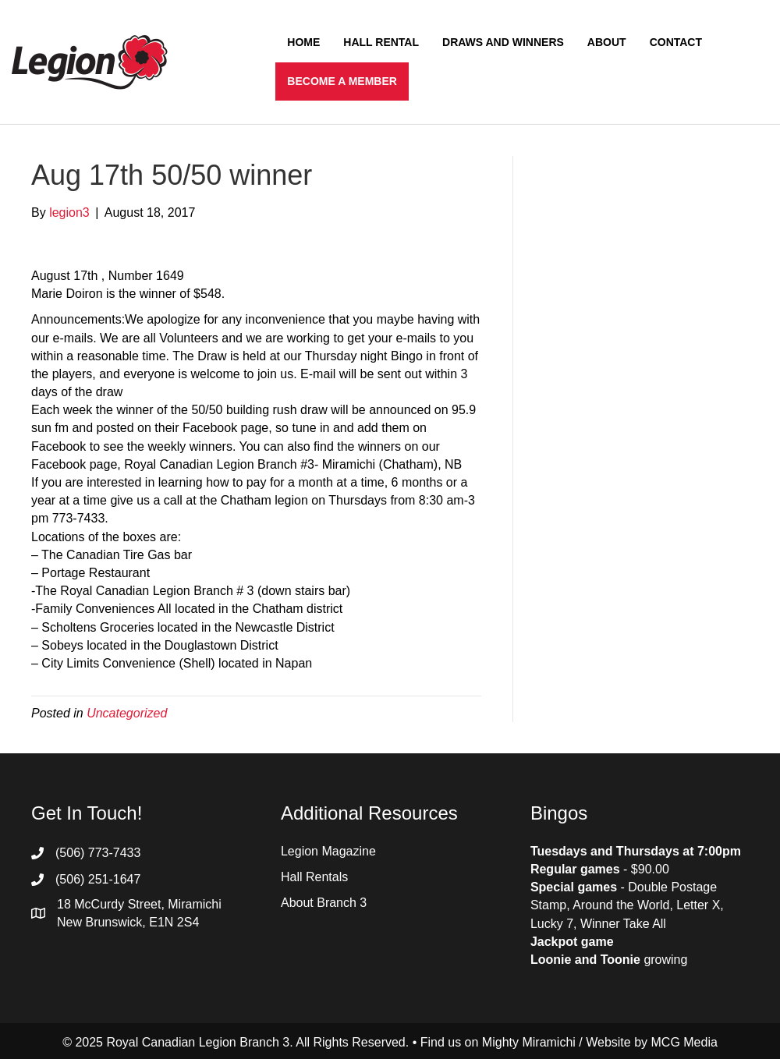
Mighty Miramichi (529, 1042)
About (606, 42)
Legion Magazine (328, 851)
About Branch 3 (324, 902)
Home (303, 42)
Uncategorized (127, 713)
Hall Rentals (314, 877)
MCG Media (684, 1042)
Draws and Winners (503, 42)
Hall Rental (381, 42)
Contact (676, 42)
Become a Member (342, 81)
